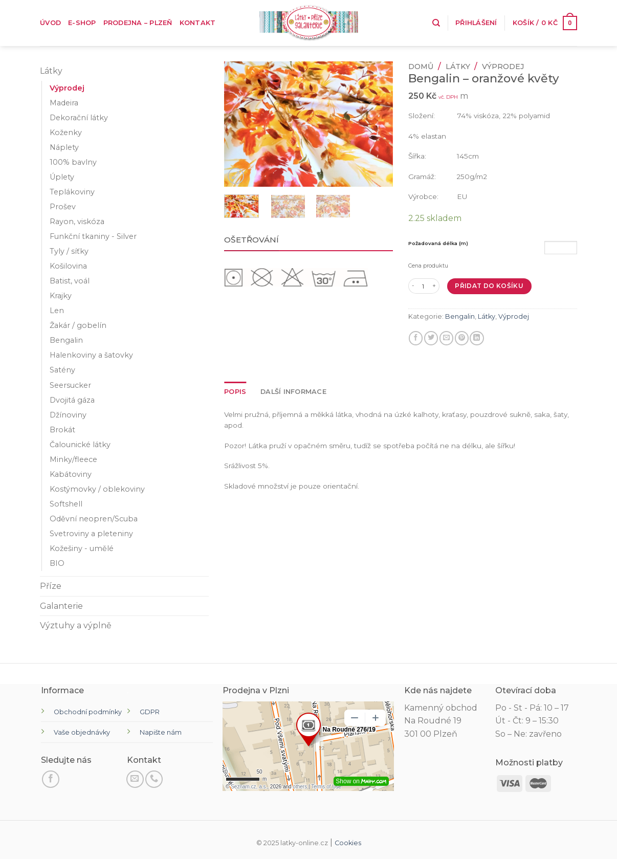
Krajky (61, 295)
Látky (51, 71)
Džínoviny (68, 415)
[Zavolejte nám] (154, 779)
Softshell (66, 504)
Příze (50, 586)
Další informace (293, 391)
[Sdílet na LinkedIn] (476, 338)
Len (57, 310)
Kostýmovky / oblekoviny (97, 489)
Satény (62, 370)
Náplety (64, 147)
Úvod (50, 23)
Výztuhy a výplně (76, 625)
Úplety (62, 177)
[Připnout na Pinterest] (462, 338)
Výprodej (67, 88)
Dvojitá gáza (72, 400)
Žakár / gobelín (78, 325)
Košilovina (68, 266)
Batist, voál (70, 280)
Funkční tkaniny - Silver (93, 236)
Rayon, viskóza (77, 221)
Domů (420, 66)
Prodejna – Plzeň (137, 23)
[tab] (235, 392)
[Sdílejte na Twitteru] (431, 338)
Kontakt (198, 23)
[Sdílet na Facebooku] (416, 338)
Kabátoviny (71, 474)
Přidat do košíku (489, 286)
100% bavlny (73, 162)
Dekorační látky (79, 117)
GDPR (150, 712)
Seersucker (70, 385)
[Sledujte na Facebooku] (50, 779)
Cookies (348, 843)
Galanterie (61, 606)
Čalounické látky (80, 444)
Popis (235, 391)
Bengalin (66, 340)
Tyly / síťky (69, 251)
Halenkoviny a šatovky (91, 355)
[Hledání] (436, 23)
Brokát (62, 429)
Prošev (63, 206)
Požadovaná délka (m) (438, 243)
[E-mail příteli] (446, 338)
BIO (57, 563)
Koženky (66, 132)
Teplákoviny (72, 191)
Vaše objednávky (82, 732)
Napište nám (161, 732)
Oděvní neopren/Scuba (94, 518)
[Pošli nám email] (135, 779)
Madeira (64, 102)
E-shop (82, 23)
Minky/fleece (73, 459)
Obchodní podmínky (88, 712)
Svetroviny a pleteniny (91, 533)
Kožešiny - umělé (82, 548)
